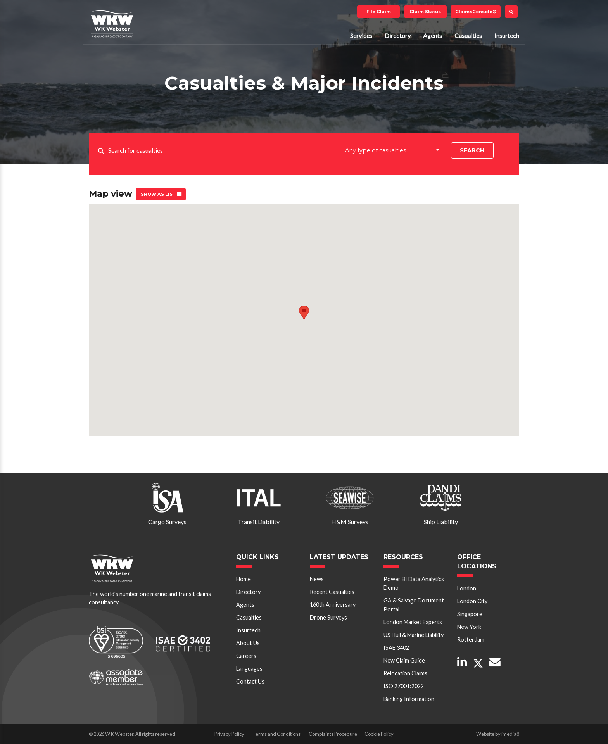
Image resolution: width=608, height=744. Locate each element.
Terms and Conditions (276, 734)
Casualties (468, 35)
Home (243, 579)
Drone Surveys (328, 617)
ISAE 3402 (396, 647)
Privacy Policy (229, 734)
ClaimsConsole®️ (475, 11)
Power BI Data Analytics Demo (413, 583)
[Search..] (220, 151)
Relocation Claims (405, 673)
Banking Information (408, 699)
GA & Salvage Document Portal (413, 604)
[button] (392, 150)
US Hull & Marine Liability (413, 635)
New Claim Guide (404, 660)
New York (469, 626)
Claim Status (425, 11)
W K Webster (112, 23)
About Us (248, 643)
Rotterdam (470, 639)
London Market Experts (412, 622)
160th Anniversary (333, 604)
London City (472, 601)
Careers (246, 656)
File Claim (378, 11)
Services (361, 35)
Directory (398, 35)
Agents (432, 35)
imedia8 (510, 734)
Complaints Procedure (333, 734)
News (317, 579)
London (466, 588)
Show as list (161, 194)
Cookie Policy (379, 734)
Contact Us (250, 681)
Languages (249, 668)
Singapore (469, 614)
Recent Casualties (332, 592)
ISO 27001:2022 (403, 686)
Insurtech (506, 35)
